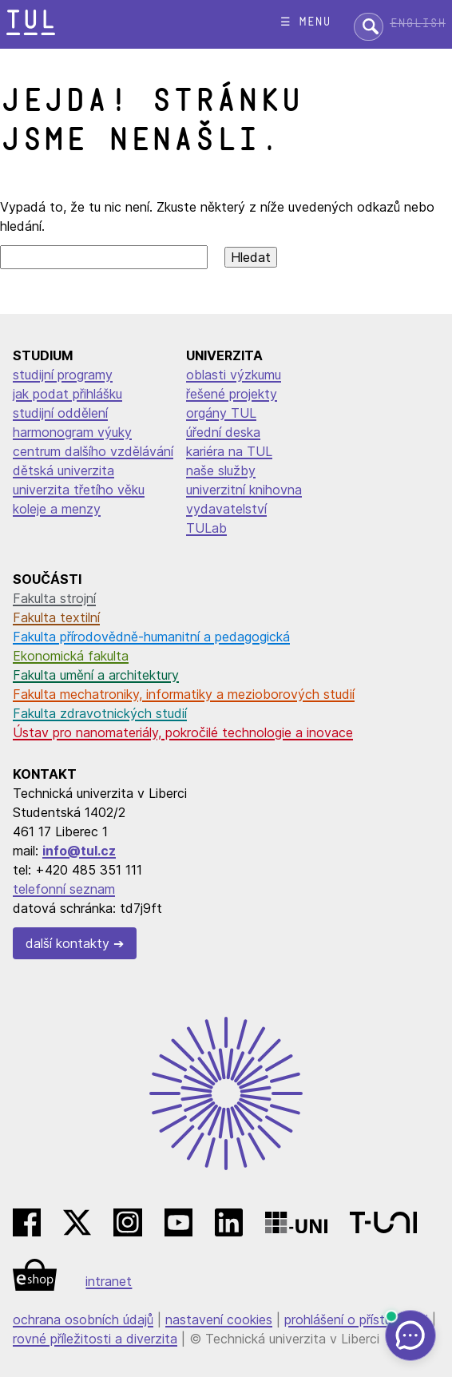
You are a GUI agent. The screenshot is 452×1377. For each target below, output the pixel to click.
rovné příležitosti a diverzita (95, 1339)
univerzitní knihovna (244, 490)
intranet (108, 1281)
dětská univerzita (63, 470)
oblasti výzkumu (233, 375)
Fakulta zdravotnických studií (100, 713)
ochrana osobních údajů (83, 1319)
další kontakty (67, 943)
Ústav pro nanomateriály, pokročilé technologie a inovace (183, 732)
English (418, 23)
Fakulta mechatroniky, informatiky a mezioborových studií (184, 694)
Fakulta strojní (54, 598)
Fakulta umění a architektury (96, 675)
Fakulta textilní (56, 617)
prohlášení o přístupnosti (356, 1319)
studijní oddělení (60, 413)
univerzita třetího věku (79, 490)
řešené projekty (231, 394)
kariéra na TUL (229, 451)
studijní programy (63, 375)
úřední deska (223, 432)
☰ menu (305, 22)
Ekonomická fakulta (71, 656)
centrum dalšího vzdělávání (93, 451)
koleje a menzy (57, 509)
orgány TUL (221, 413)
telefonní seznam (64, 889)
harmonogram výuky (72, 432)
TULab (206, 528)
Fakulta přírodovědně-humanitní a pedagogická (151, 637)
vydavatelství (226, 509)
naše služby (221, 470)
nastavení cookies (218, 1319)
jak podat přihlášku (67, 394)
